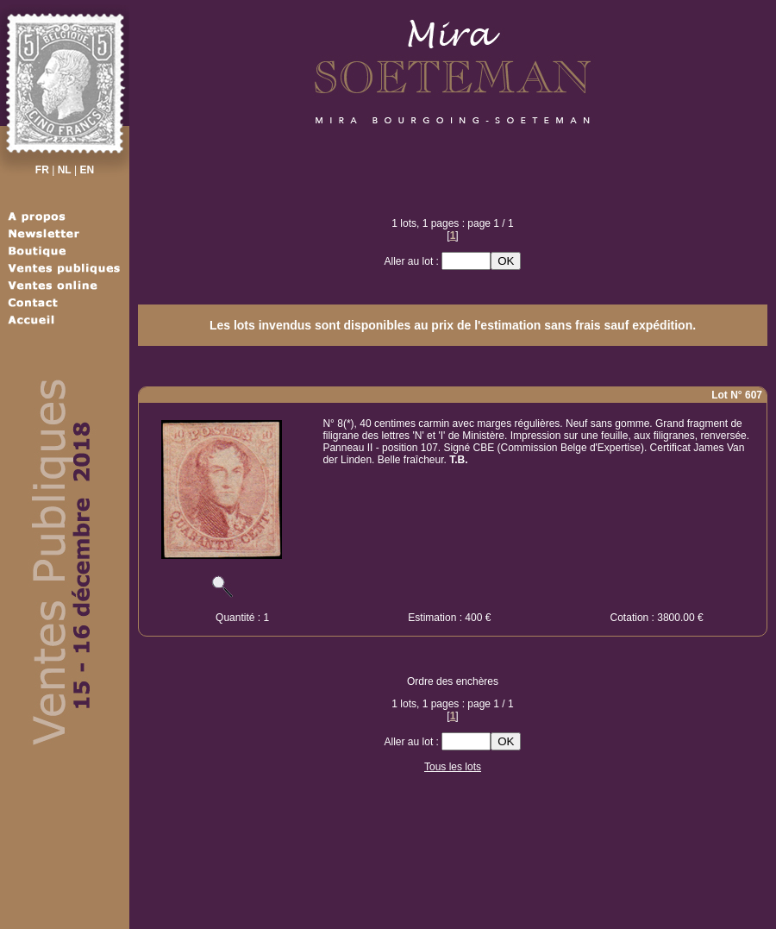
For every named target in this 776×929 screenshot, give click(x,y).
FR (42, 170)
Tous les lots (452, 767)
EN (86, 170)
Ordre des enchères (452, 681)
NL (65, 170)
